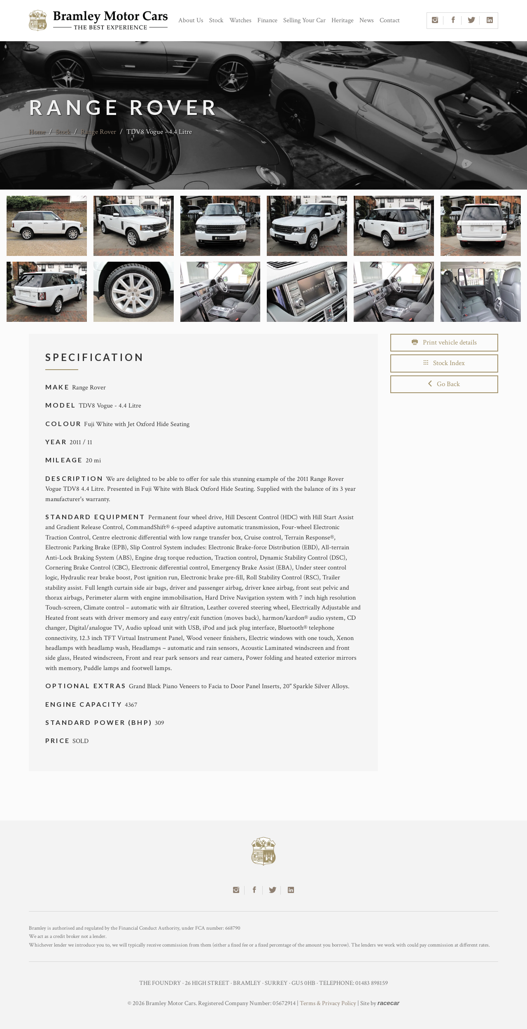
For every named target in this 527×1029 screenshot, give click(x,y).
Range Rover (98, 131)
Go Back (444, 384)
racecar (388, 1002)
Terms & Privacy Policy (328, 1003)
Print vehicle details (444, 342)
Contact (390, 20)
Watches (240, 20)
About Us (190, 20)
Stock (216, 20)
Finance (267, 20)
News (366, 20)
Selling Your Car (304, 20)
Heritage (342, 20)
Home (37, 131)
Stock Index (444, 363)
